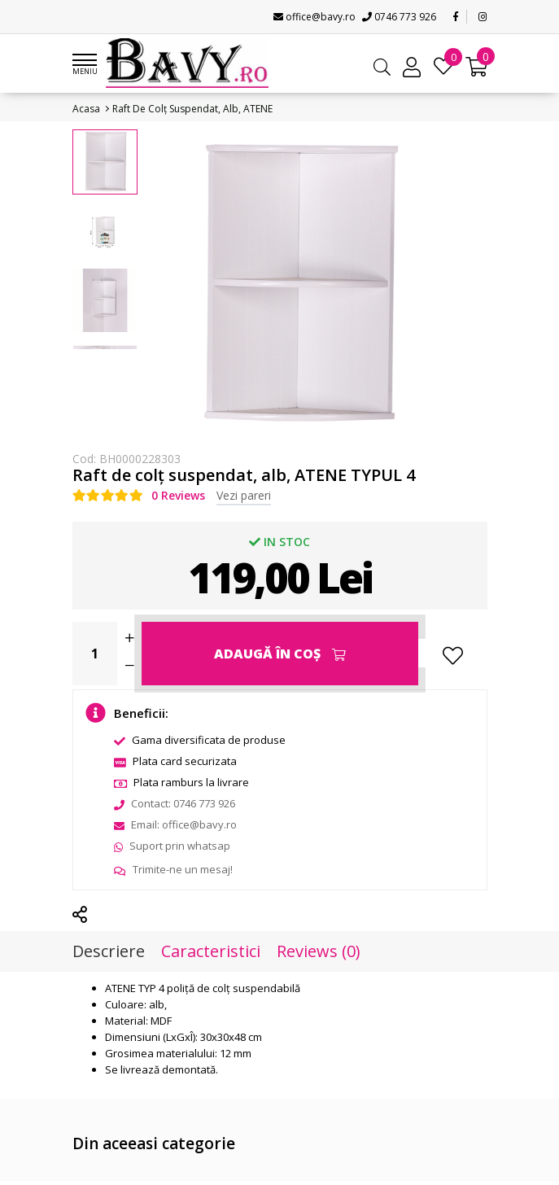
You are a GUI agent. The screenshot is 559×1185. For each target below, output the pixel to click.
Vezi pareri (243, 495)
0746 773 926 (399, 17)
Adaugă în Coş (280, 653)
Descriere (108, 951)
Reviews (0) (318, 951)
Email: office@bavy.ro (175, 824)
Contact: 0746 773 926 (174, 803)
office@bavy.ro (314, 17)
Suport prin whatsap (172, 845)
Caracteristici (210, 951)
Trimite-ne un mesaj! (173, 869)
